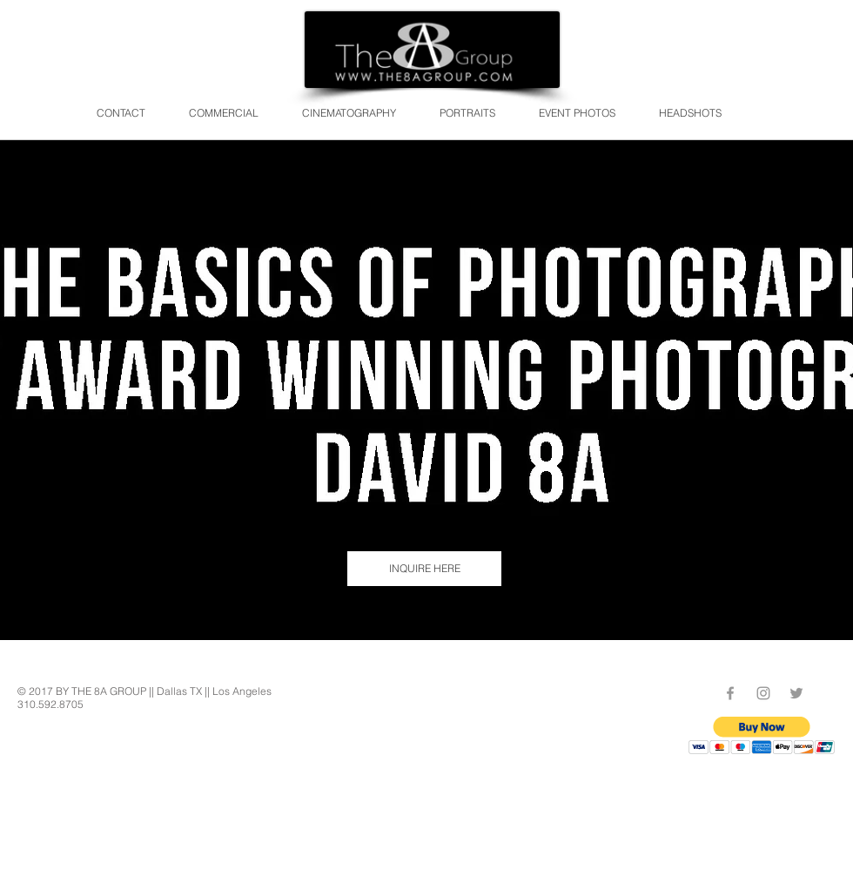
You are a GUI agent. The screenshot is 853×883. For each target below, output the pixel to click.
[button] (762, 735)
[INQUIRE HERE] (424, 568)
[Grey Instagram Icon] (763, 693)
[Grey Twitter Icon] (796, 693)
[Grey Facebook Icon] (730, 693)
